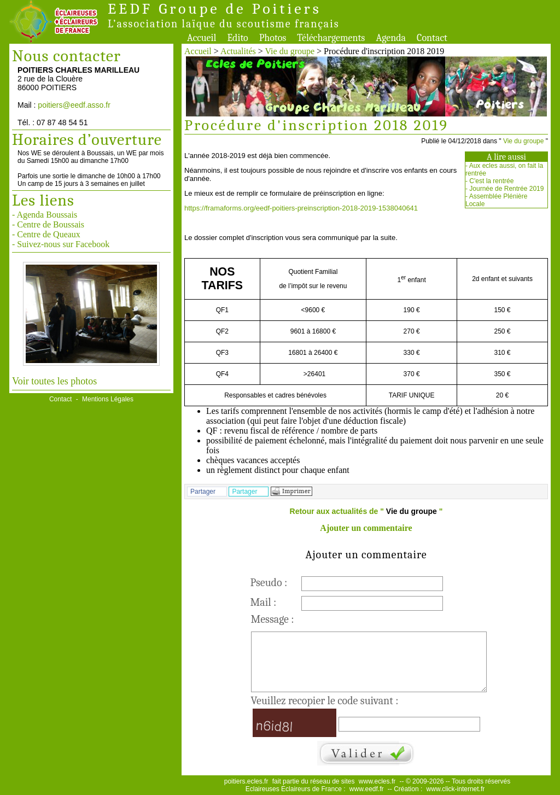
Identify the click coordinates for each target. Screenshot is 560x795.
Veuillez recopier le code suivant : (325, 700)
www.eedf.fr (366, 789)
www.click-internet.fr (456, 789)
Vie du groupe (290, 51)
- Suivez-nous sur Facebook (60, 244)
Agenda (391, 38)
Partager (202, 491)
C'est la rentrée (491, 181)
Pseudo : (269, 582)
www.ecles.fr (377, 781)
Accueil (201, 38)
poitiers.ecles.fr (246, 781)
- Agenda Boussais (44, 214)
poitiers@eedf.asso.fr (74, 105)
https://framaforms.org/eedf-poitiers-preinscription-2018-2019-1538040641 (301, 208)
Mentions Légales (107, 399)
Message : (272, 619)
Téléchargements (331, 38)
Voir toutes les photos (54, 381)
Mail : (263, 602)
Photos (273, 38)
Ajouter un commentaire (366, 528)
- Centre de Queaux (46, 234)
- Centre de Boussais (48, 224)
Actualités (238, 51)
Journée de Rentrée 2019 (506, 188)
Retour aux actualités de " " (366, 511)
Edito (237, 38)
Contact (432, 38)
